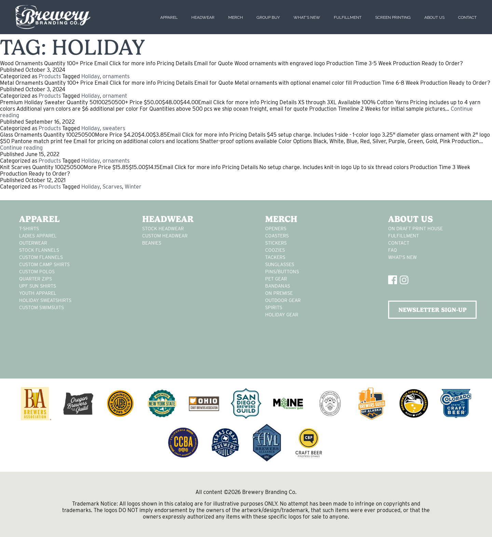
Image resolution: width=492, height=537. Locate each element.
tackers (275, 257)
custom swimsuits (41, 307)
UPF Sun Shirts (37, 286)
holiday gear (281, 314)
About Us (434, 17)
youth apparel (37, 293)
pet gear (276, 278)
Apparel (169, 17)
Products (50, 76)
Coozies (275, 250)
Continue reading (21, 147)
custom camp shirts (44, 264)
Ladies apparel (38, 235)
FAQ (392, 250)
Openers (275, 228)
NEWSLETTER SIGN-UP (432, 309)
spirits (273, 307)
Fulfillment (347, 17)
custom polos (37, 271)
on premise (279, 293)
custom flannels (41, 257)
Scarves (112, 186)
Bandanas (277, 286)
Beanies (151, 243)
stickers (276, 243)
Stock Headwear (163, 228)
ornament (114, 96)
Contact (467, 17)
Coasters (277, 235)
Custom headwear (165, 235)
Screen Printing (393, 17)
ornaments (115, 76)
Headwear (203, 17)
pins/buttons (282, 271)
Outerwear (33, 243)
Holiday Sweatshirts (45, 300)
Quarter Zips (35, 278)
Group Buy (268, 17)
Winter (133, 186)
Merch (235, 17)
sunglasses (279, 264)
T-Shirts (29, 228)
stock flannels (39, 250)
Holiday (90, 76)
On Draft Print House (415, 228)
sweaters (113, 128)
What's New (306, 17)
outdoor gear (283, 300)
